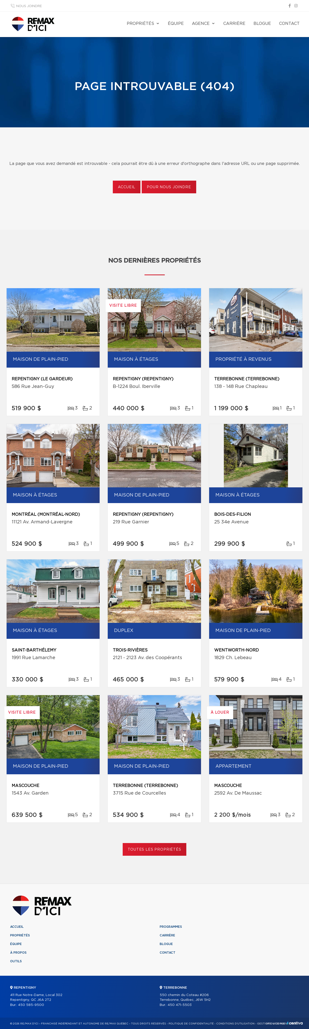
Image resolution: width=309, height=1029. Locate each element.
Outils (16, 961)
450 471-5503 (180, 1005)
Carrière (234, 24)
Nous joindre (29, 6)
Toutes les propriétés (154, 849)
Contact (289, 24)
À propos (18, 952)
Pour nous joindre (169, 187)
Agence (201, 24)
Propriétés (140, 24)
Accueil (126, 187)
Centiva (295, 1023)
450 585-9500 (31, 1005)
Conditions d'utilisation (235, 1023)
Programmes (171, 926)
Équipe (176, 24)
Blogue (262, 24)
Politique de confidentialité (191, 1023)
